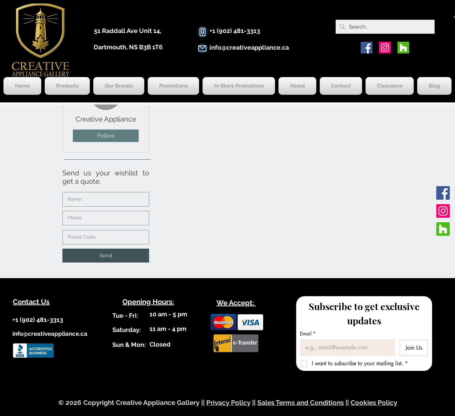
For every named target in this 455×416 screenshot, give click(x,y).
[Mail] (202, 48)
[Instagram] (385, 47)
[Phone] (202, 32)
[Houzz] (403, 47)
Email (308, 333)
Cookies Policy (374, 402)
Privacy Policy (228, 402)
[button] (105, 256)
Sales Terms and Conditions (300, 402)
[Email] (345, 348)
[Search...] (384, 27)
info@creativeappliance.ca (249, 47)
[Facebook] (366, 47)
